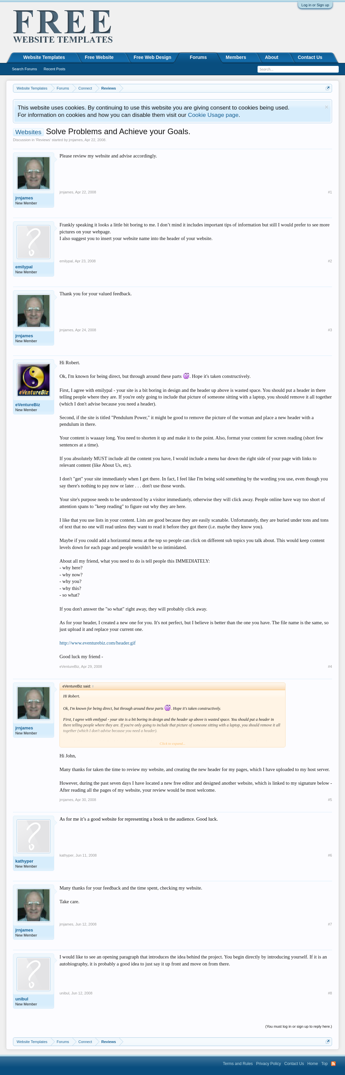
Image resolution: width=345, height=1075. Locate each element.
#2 (330, 261)
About (271, 57)
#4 (330, 667)
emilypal (24, 266)
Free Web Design (152, 57)
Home (312, 1063)
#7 (330, 924)
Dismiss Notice (326, 107)
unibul (21, 998)
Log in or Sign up (315, 5)
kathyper (24, 861)
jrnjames (76, 140)
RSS (333, 1063)
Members (236, 57)
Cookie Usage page (213, 115)
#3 (330, 330)
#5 (330, 800)
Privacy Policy (268, 1063)
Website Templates (44, 57)
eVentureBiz (27, 404)
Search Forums (24, 69)
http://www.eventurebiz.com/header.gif (97, 643)
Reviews (43, 140)
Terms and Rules (238, 1063)
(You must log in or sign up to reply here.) (298, 1026)
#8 (330, 993)
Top (324, 1063)
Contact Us (310, 57)
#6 (330, 855)
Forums (198, 57)
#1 (330, 192)
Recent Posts (54, 69)
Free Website (99, 57)
